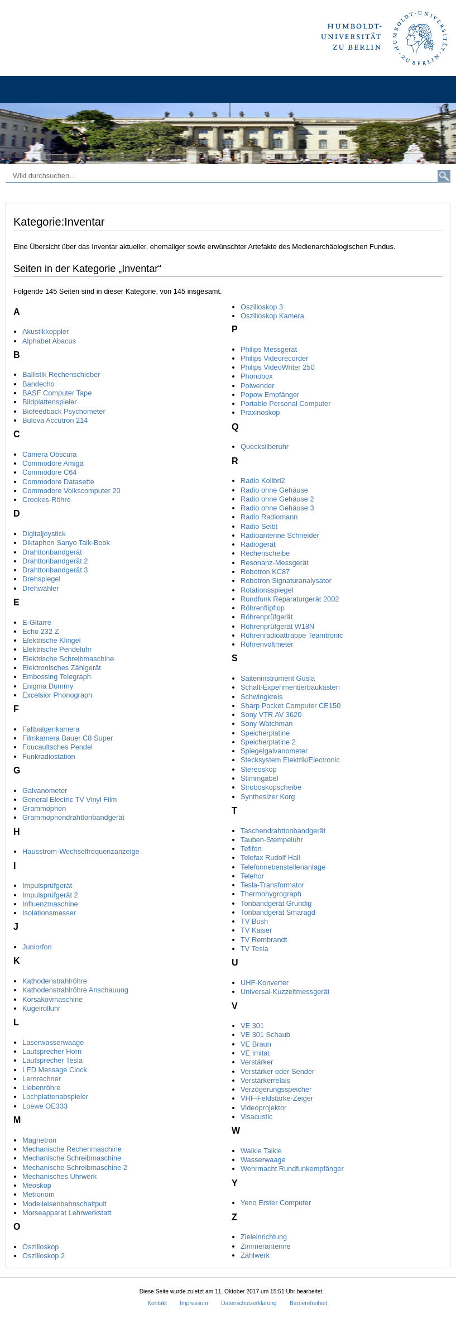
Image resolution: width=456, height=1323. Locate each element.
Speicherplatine (265, 733)
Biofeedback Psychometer (63, 411)
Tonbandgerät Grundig (276, 903)
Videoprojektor (263, 1108)
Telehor (252, 876)
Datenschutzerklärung (249, 1303)
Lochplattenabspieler (55, 1096)
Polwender (257, 385)
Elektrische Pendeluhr (57, 649)
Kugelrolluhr (41, 1008)
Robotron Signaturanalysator (286, 580)
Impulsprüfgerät (47, 885)
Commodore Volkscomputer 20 (71, 490)
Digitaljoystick (44, 533)
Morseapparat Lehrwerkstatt (66, 1213)
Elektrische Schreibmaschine (68, 659)
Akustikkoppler (45, 331)
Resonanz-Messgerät (275, 562)
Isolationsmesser (49, 913)
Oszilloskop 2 (43, 1256)
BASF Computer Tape (57, 393)
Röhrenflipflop (263, 608)
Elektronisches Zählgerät (61, 667)
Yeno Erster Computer (276, 1202)
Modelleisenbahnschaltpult (64, 1204)
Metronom (38, 1194)
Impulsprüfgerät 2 (50, 895)
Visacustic (256, 1116)
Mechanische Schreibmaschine (71, 1158)
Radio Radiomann (269, 517)
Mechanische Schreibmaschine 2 (74, 1167)
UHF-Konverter (265, 982)
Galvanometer (44, 790)
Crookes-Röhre (46, 499)
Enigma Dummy (47, 686)
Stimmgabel (260, 778)
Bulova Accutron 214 (55, 420)
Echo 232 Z (40, 631)
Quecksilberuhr (265, 446)
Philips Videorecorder (274, 358)
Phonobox (257, 376)
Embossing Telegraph (56, 676)
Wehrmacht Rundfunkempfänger (292, 1168)
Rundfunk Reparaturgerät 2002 (290, 599)
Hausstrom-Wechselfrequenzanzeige (81, 851)
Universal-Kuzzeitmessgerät (285, 991)
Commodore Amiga (53, 463)
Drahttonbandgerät (52, 552)
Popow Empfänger (270, 394)
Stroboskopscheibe (271, 787)
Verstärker (257, 1062)
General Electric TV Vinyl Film (69, 799)
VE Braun (256, 1044)
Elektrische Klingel (51, 640)
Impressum (194, 1303)
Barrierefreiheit (308, 1303)
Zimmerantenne (266, 1246)
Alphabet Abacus (49, 341)
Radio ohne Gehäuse (274, 490)
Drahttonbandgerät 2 (55, 561)
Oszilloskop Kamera (272, 316)
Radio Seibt (259, 526)
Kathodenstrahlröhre (54, 981)
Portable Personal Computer (285, 403)
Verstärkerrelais (265, 1080)
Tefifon (251, 848)
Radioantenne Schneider (280, 535)
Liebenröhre (41, 1087)
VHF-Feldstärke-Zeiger (277, 1098)
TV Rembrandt (264, 939)
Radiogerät (258, 544)
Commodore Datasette (58, 481)
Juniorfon (37, 947)
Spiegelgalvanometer (274, 751)
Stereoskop (259, 769)
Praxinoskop (260, 412)
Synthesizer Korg (268, 796)
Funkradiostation (48, 756)
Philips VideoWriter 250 (278, 367)
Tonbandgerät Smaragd (278, 912)
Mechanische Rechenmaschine (72, 1149)
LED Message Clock (54, 1070)
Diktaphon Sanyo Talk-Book (66, 542)
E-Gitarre (36, 622)
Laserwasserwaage (53, 1042)
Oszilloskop (40, 1247)
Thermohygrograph (271, 894)
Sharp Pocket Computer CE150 (290, 705)
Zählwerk (255, 1255)
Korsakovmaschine (52, 999)
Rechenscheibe (265, 553)
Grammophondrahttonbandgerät (73, 817)
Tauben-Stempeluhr (272, 839)
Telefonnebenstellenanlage (283, 867)
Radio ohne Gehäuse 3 (277, 508)
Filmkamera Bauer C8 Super (67, 738)
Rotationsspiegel (267, 590)
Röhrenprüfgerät (266, 617)
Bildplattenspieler (49, 402)
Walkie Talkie (261, 1151)
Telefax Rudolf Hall (270, 857)
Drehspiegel (41, 579)
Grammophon (44, 808)
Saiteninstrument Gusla (278, 678)
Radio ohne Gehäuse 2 (277, 499)
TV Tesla (254, 948)
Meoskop (36, 1185)
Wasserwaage (263, 1159)
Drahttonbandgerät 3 (55, 570)
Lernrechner (41, 1078)
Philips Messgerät (269, 349)
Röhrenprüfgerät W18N (277, 626)
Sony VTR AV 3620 (271, 714)
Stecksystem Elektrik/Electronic (290, 760)
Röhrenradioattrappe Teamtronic (292, 635)
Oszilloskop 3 (262, 307)
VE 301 (252, 1025)
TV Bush (254, 921)
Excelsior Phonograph (57, 695)
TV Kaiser (256, 930)
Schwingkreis (261, 696)
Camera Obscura (49, 454)
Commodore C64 (49, 472)
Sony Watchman (266, 723)
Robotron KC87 (265, 571)
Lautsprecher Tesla (52, 1060)
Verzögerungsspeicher (276, 1089)
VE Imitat (255, 1053)
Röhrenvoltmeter (267, 644)
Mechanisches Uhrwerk (59, 1176)
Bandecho (38, 384)
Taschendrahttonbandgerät (283, 831)
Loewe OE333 (45, 1106)
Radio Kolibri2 (263, 480)
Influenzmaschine (50, 904)
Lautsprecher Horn (51, 1051)
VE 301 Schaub (265, 1034)
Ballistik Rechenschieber (61, 374)
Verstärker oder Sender (277, 1071)
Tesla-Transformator (272, 885)
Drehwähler (40, 588)
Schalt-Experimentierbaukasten (290, 687)
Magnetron (39, 1140)
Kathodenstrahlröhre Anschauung (75, 990)
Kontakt (157, 1303)
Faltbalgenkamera (50, 729)
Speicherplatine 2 (268, 742)
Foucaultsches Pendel (57, 747)
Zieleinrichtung (264, 1237)
